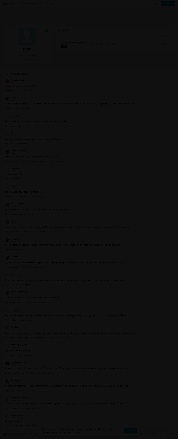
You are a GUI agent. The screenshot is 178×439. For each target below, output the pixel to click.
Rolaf (10, 133)
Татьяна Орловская (16, 292)
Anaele (10, 186)
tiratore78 (12, 115)
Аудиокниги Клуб (14, 435)
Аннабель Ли (13, 274)
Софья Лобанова (15, 151)
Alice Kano (12, 327)
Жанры (13, 3)
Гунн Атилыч (13, 168)
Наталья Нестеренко (16, 398)
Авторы (23, 3)
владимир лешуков (16, 345)
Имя (63, 36)
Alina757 (11, 221)
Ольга (10, 98)
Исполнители (35, 3)
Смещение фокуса (15, 362)
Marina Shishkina (15, 204)
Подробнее (76, 432)
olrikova (11, 309)
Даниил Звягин (14, 415)
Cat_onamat (12, 380)
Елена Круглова (14, 80)
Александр (76, 42)
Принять (131, 431)
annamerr (12, 239)
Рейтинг (162, 36)
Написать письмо (146, 434)
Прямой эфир (18, 74)
